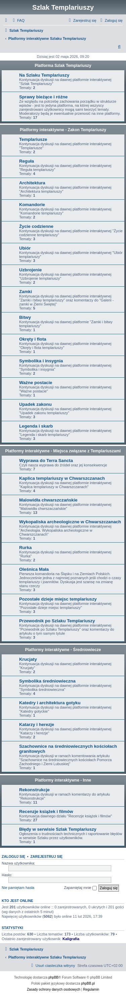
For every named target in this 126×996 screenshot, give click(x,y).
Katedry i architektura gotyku (49, 702)
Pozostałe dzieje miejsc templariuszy (58, 599)
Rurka (25, 547)
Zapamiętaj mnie (80, 888)
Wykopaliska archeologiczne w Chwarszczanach (70, 521)
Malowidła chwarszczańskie (48, 500)
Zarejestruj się (46, 856)
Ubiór (25, 248)
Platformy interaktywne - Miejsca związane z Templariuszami (63, 451)
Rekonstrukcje (34, 789)
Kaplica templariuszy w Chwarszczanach (62, 478)
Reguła (26, 161)
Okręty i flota (32, 339)
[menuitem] (18, 20)
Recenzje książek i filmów (46, 811)
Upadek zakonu (35, 404)
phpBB (53, 977)
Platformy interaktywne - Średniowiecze (63, 649)
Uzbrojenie (30, 269)
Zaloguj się (13, 856)
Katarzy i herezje (36, 724)
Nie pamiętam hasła (18, 888)
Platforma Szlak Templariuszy (63, 65)
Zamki (25, 291)
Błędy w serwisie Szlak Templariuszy (57, 829)
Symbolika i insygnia (41, 360)
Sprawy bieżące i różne (43, 96)
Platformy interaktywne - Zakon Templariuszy (63, 129)
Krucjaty (28, 659)
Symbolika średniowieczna (47, 681)
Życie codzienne (36, 226)
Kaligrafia (70, 939)
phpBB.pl (88, 983)
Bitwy (25, 317)
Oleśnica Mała (34, 569)
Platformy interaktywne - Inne (63, 780)
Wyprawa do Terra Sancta (46, 460)
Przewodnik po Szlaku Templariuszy (57, 620)
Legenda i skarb (36, 426)
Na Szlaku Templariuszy (44, 75)
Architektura (32, 182)
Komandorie (32, 204)
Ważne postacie (35, 382)
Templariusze (33, 139)
